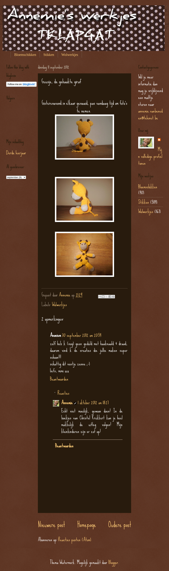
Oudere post (119, 524)
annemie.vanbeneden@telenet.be (150, 114)
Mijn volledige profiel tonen (150, 156)
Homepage (86, 524)
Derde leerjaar (16, 152)
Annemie (67, 402)
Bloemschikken (25, 55)
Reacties (63, 393)
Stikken (48, 55)
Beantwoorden (59, 379)
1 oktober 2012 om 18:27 (93, 402)
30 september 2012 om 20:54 (81, 335)
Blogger (113, 562)
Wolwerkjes (69, 55)
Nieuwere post (51, 524)
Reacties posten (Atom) (74, 539)
